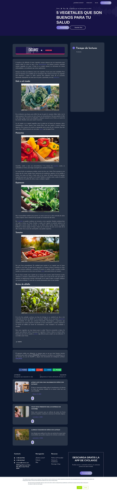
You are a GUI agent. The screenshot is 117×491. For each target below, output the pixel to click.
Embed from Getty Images (28, 84)
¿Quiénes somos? (78, 2)
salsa (42, 271)
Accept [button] (79, 487)
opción (41, 129)
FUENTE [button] (19, 342)
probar (36, 334)
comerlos (55, 166)
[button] (23, 370)
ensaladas (20, 221)
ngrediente (62, 319)
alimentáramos (43, 64)
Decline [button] (85, 487)
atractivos (56, 77)
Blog (96, 2)
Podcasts (89, 2)
